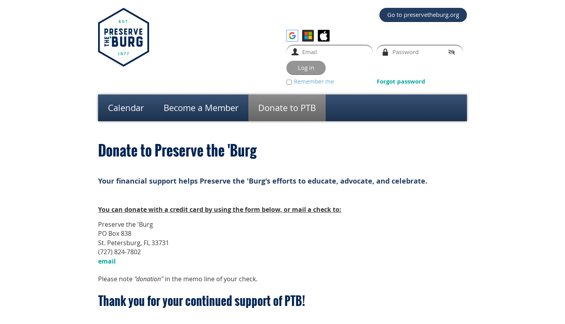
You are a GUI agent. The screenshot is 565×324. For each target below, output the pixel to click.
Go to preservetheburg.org (423, 14)
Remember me (314, 81)
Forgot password (401, 81)
